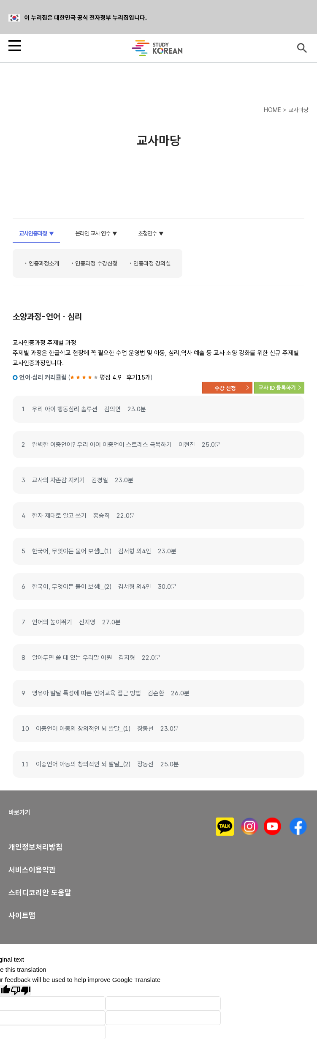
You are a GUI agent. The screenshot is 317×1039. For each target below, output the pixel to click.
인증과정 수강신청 (96, 263)
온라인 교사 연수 (92, 233)
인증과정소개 (44, 263)
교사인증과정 (33, 233)
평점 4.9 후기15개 (110, 377)
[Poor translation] (21, 990)
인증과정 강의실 (152, 263)
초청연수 (147, 233)
